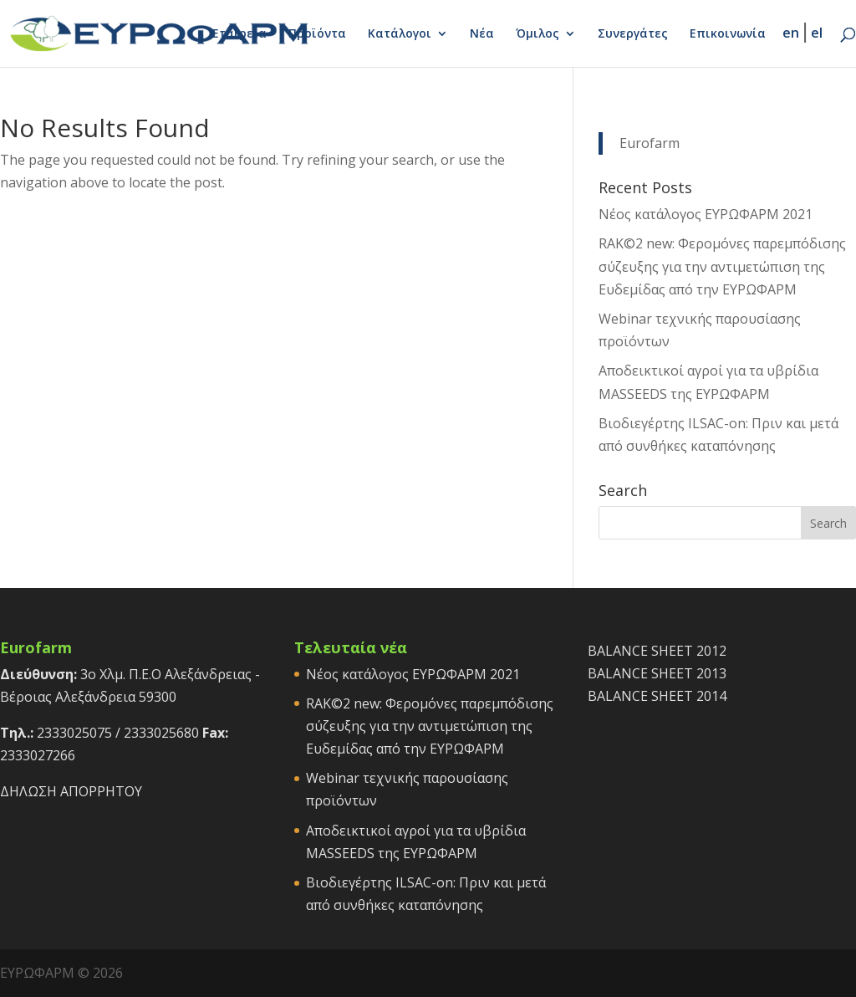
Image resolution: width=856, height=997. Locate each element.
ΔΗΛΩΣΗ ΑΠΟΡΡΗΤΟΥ (71, 791)
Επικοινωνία (728, 34)
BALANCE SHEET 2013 (657, 673)
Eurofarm (649, 143)
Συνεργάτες (633, 34)
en (790, 32)
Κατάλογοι (399, 34)
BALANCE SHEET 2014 (657, 696)
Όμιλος (537, 34)
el (817, 32)
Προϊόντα (317, 34)
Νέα (482, 34)
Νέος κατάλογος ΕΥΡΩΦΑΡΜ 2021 (706, 214)
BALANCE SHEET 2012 (657, 651)
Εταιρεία (239, 34)
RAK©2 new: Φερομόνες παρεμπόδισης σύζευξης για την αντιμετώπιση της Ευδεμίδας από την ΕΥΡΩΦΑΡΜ (722, 266)
